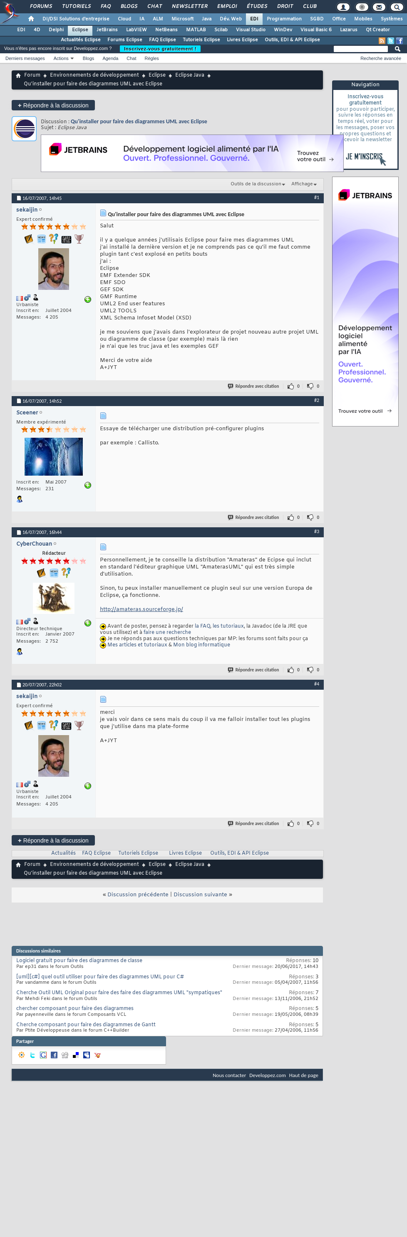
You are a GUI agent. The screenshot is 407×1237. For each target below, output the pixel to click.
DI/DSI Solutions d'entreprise (75, 19)
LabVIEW (136, 30)
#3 (316, 531)
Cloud (124, 19)
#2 (316, 400)
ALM (158, 19)
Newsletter (189, 6)
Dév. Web (231, 19)
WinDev (283, 30)
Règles (152, 58)
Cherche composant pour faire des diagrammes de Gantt (86, 1025)
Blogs (128, 6)
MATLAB (196, 30)
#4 (316, 684)
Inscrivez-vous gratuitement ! (160, 48)
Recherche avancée (380, 58)
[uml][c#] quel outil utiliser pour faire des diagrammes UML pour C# (100, 977)
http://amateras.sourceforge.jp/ (141, 609)
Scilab (221, 30)
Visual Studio (251, 30)
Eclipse (80, 30)
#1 (316, 197)
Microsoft (182, 19)
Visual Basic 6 (316, 30)
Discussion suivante (200, 894)
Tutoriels (76, 6)
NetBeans (166, 30)
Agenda (110, 58)
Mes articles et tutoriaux (137, 645)
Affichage (302, 184)
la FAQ (202, 626)
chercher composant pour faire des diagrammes (75, 1008)
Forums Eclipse (124, 40)
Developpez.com (267, 1075)
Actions (61, 58)
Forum (32, 75)
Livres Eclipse (242, 40)
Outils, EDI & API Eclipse (292, 40)
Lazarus (348, 30)
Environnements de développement (94, 75)
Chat (154, 6)
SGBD (317, 19)
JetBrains (107, 30)
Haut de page (303, 1075)
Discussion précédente (138, 894)
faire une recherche (167, 632)
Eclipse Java (189, 75)
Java (206, 19)
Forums (40, 6)
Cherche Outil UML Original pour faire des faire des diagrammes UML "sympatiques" (119, 993)
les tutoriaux (228, 626)
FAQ (105, 6)
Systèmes (392, 19)
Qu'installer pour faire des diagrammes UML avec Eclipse (139, 121)
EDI (254, 19)
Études (257, 6)
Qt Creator (378, 30)
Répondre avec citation (253, 386)
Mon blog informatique (201, 645)
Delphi (56, 30)
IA (141, 19)
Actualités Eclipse (81, 40)
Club (309, 6)
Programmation (284, 19)
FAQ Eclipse (162, 40)
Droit (284, 6)
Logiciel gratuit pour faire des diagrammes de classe (79, 961)
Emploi (226, 6)
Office (339, 19)
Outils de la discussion (256, 184)
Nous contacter (229, 1075)
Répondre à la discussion (53, 105)
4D (37, 30)
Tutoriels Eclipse (201, 40)
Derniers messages (25, 58)
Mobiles (363, 19)
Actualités (63, 853)
